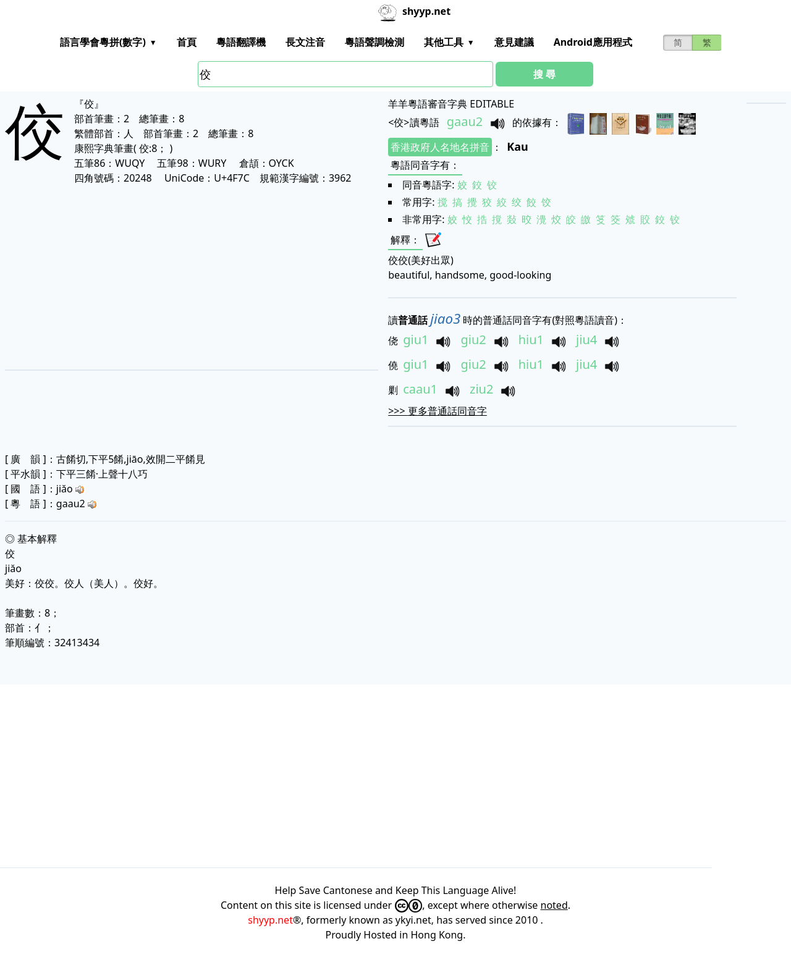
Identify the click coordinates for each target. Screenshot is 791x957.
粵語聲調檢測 (374, 42)
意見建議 (514, 42)
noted (554, 905)
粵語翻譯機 (241, 42)
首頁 (187, 42)
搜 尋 (544, 74)
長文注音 (305, 42)
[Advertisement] (172, 276)
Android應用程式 (593, 42)
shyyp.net (270, 920)
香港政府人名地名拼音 (440, 147)
